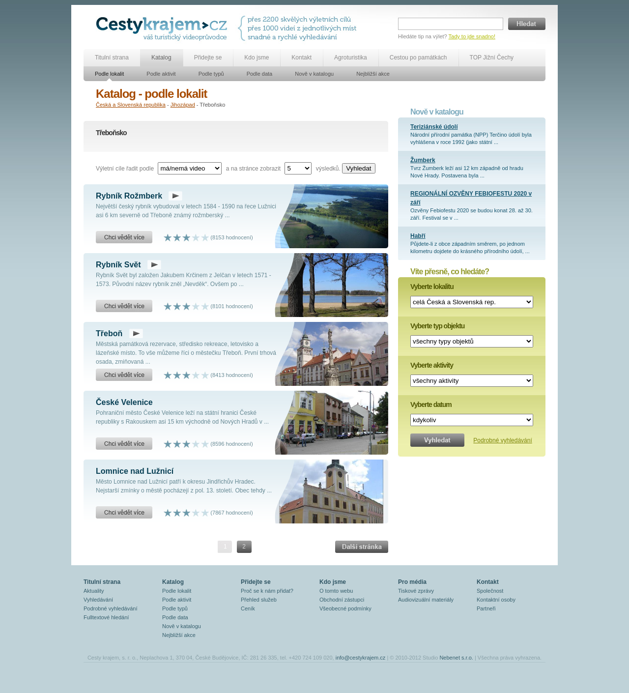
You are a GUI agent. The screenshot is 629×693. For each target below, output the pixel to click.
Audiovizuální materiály (426, 600)
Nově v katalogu (314, 74)
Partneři (486, 608)
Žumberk (422, 160)
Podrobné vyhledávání (502, 440)
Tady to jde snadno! (472, 36)
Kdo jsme (256, 57)
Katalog (161, 57)
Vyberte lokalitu (432, 286)
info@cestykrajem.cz (361, 658)
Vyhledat (358, 168)
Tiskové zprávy (416, 591)
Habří (418, 235)
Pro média (412, 581)
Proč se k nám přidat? (267, 591)
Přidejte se (208, 57)
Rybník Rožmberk (129, 196)
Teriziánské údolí (433, 126)
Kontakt (301, 57)
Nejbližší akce (373, 74)
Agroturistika (350, 57)
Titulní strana (112, 57)
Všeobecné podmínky (345, 608)
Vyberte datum (431, 404)
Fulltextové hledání (106, 617)
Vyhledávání (98, 600)
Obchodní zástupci (341, 600)
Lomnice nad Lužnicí (134, 471)
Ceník (248, 608)
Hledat (526, 24)
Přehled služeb (259, 600)
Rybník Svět (118, 264)
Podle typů (211, 74)
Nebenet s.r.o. (456, 658)
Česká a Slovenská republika (131, 105)
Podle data (260, 74)
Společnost (490, 591)
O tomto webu (336, 591)
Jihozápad (183, 105)
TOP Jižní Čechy (492, 57)
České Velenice (124, 402)
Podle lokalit (109, 74)
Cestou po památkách (418, 57)
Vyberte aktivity (431, 365)
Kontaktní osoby (496, 600)
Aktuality (94, 591)
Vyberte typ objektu (437, 326)
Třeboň (109, 333)
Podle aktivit (160, 74)
